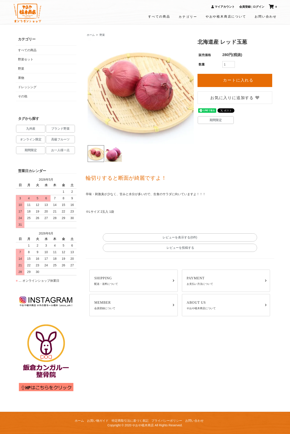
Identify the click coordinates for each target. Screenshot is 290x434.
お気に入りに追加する (235, 98)
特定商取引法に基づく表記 (130, 420)
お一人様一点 (60, 150)
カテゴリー (188, 16)
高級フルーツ (60, 139)
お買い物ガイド (98, 420)
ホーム (91, 34)
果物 (21, 78)
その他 (22, 96)
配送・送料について (134, 280)
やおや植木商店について (226, 16)
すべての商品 (159, 16)
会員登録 (245, 6)
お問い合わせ (266, 16)
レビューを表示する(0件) (180, 237)
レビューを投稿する (180, 247)
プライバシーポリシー (166, 420)
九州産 (30, 128)
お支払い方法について (227, 280)
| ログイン (258, 6)
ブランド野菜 (60, 128)
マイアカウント (223, 6)
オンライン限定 (31, 139)
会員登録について (134, 305)
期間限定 (216, 120)
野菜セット (25, 59)
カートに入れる (235, 80)
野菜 (102, 34)
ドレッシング (27, 87)
